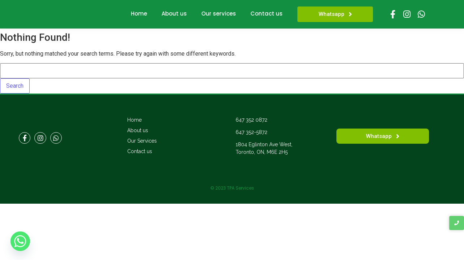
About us (174, 13)
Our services (218, 13)
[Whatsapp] (20, 241)
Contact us (266, 13)
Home (139, 13)
